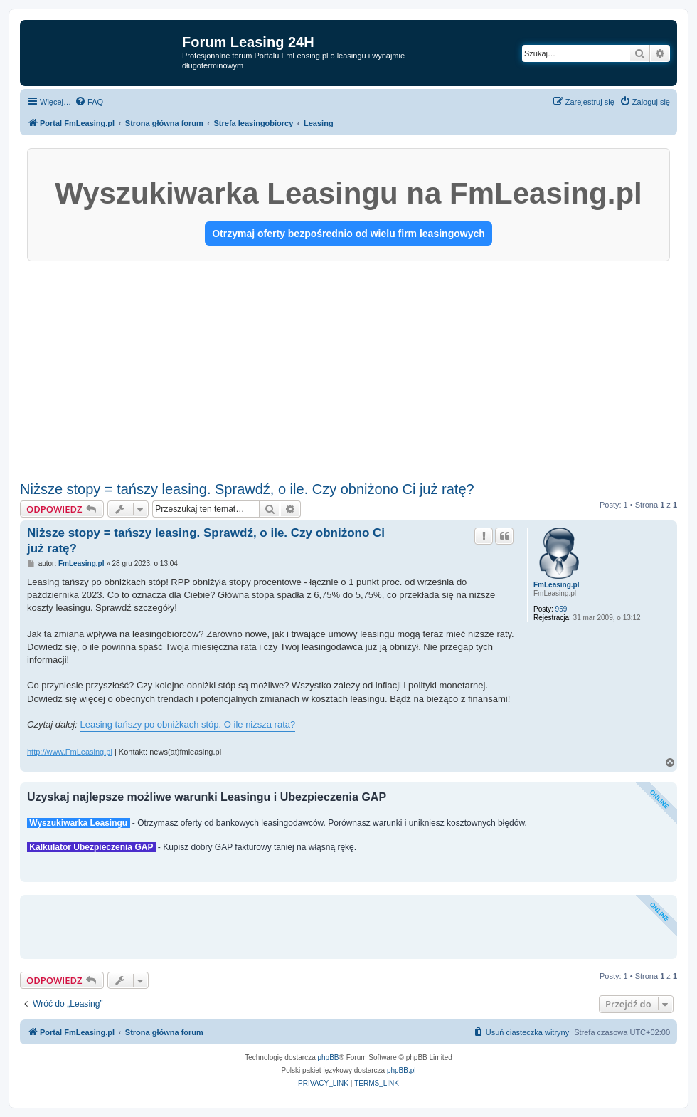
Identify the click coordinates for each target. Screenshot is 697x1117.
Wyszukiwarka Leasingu (78, 823)
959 (561, 609)
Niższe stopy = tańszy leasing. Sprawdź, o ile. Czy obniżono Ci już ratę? (247, 489)
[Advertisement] (348, 368)
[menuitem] (89, 101)
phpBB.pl (401, 1070)
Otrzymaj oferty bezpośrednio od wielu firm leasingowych (348, 233)
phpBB (328, 1057)
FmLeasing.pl (556, 585)
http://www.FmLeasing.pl (69, 752)
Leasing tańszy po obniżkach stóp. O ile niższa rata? (187, 724)
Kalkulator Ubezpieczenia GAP (91, 847)
